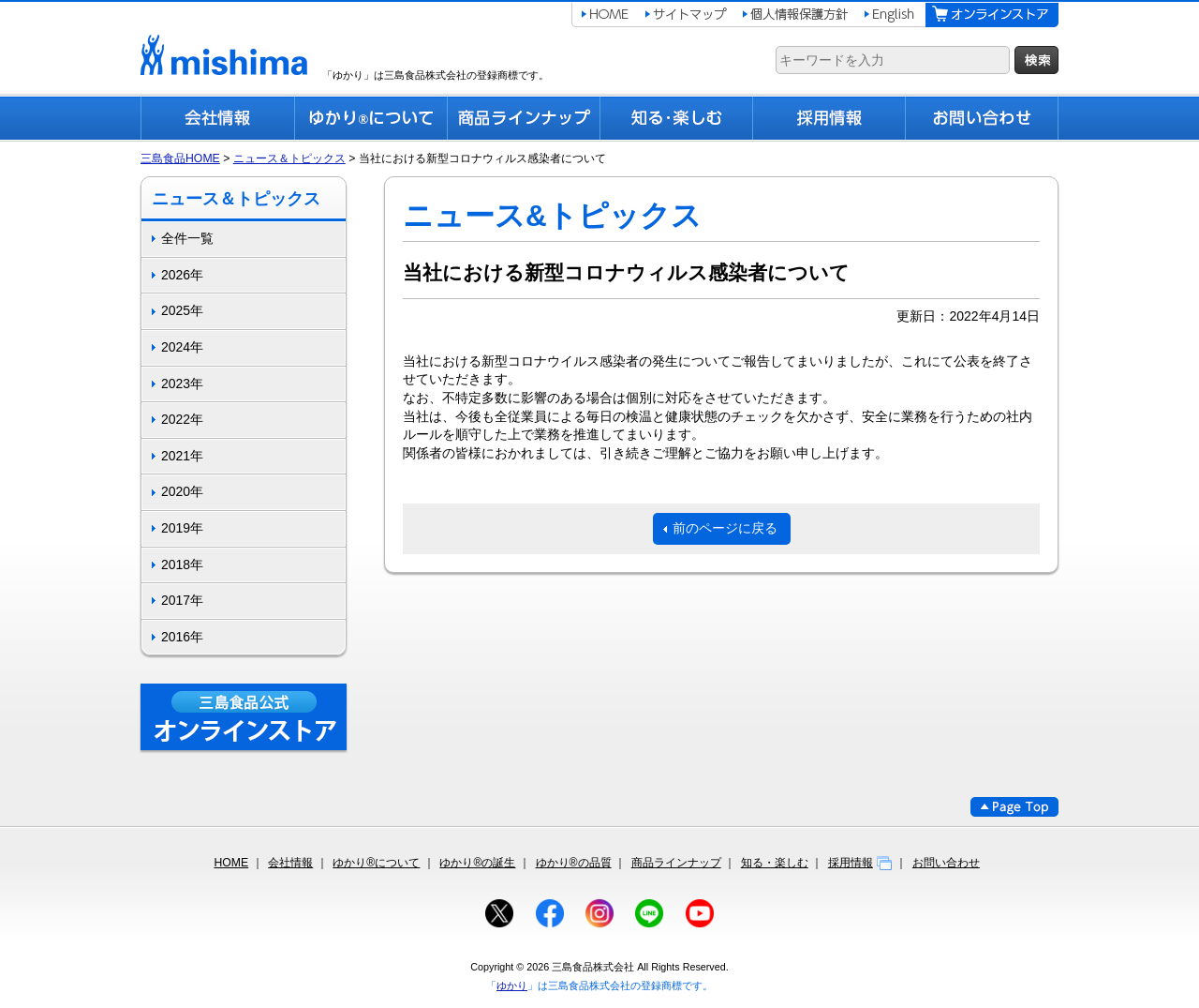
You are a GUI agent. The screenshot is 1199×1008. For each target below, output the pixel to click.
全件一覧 (187, 238)
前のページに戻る (725, 527)
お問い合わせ (946, 862)
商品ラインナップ (676, 862)
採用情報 (860, 862)
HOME (231, 862)
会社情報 (290, 862)
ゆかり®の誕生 (477, 862)
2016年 (182, 636)
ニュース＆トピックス (289, 158)
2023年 (182, 383)
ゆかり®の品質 (574, 862)
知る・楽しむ (774, 862)
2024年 (182, 346)
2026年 (182, 274)
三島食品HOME (180, 158)
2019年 (182, 527)
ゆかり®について (376, 862)
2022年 (182, 419)
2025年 (182, 310)
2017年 (182, 600)
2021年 (182, 455)
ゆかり (511, 985)
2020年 (182, 491)
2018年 (182, 564)
